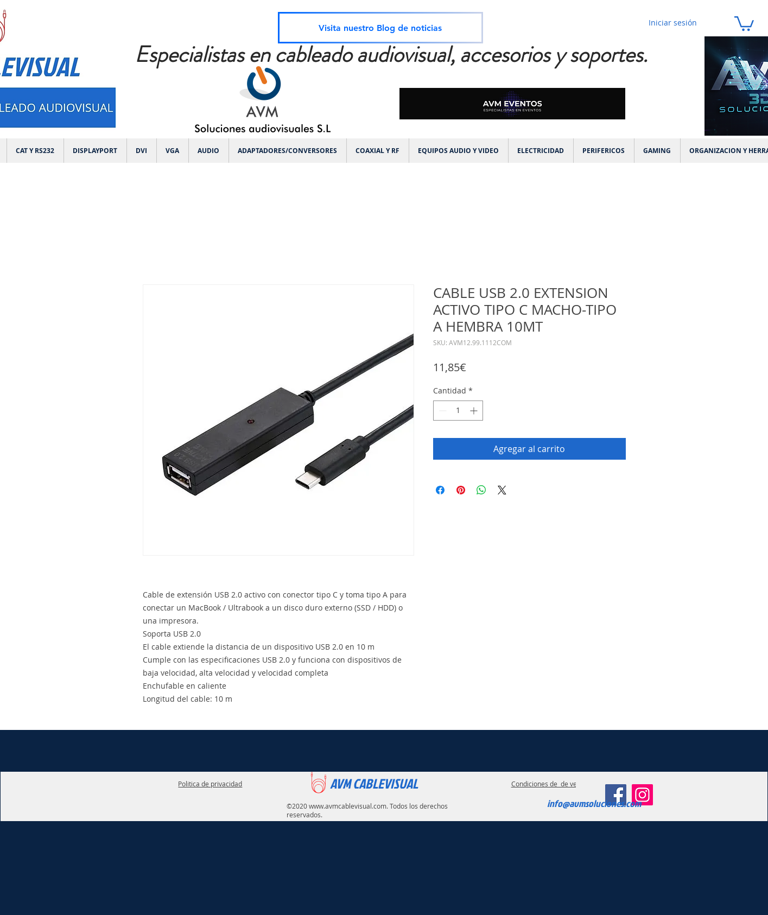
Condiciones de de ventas (550, 783)
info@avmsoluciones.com (594, 803)
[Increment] (474, 410)
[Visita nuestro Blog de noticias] (380, 27)
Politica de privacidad (210, 783)
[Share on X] (502, 490)
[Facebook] (615, 794)
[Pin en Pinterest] (460, 490)
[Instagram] (642, 794)
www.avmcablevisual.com (347, 806)
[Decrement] (441, 410)
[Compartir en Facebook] (440, 490)
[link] (744, 23)
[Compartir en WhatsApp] (481, 490)
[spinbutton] (458, 410)
